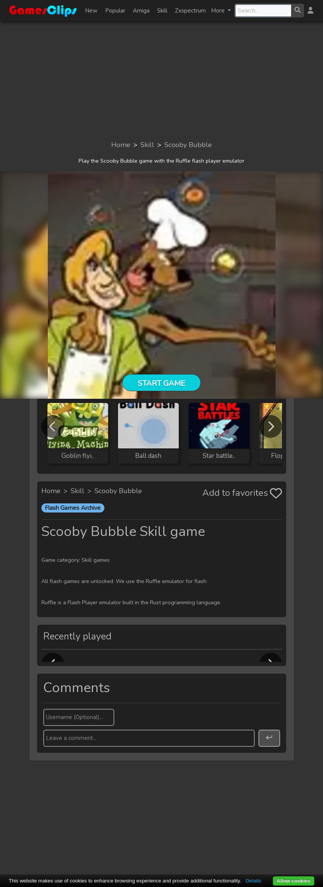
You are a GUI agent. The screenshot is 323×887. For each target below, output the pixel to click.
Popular (115, 10)
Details (253, 881)
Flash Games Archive (73, 508)
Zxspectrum (190, 10)
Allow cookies (293, 881)
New (91, 10)
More (218, 10)
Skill (162, 10)
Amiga (141, 10)
